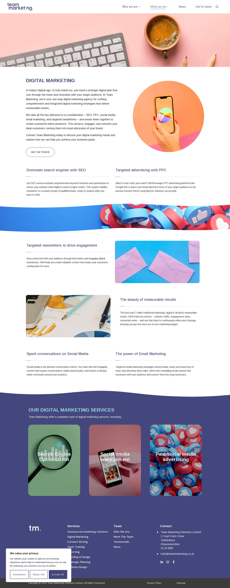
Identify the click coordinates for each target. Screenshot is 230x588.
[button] (216, 6)
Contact (166, 526)
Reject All (39, 574)
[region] (38, 565)
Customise (19, 574)
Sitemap (181, 583)
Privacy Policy (154, 583)
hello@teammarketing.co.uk (177, 553)
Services (73, 526)
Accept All (58, 574)
